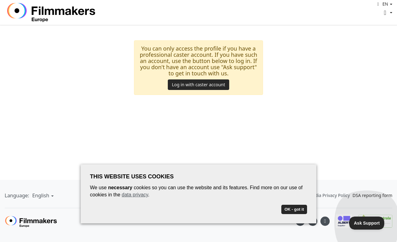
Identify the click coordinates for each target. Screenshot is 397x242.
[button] (383, 4)
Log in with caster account (198, 84)
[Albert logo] (341, 221)
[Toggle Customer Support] (367, 223)
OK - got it (294, 209)
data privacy (135, 194)
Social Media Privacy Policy (323, 195)
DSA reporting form (372, 195)
